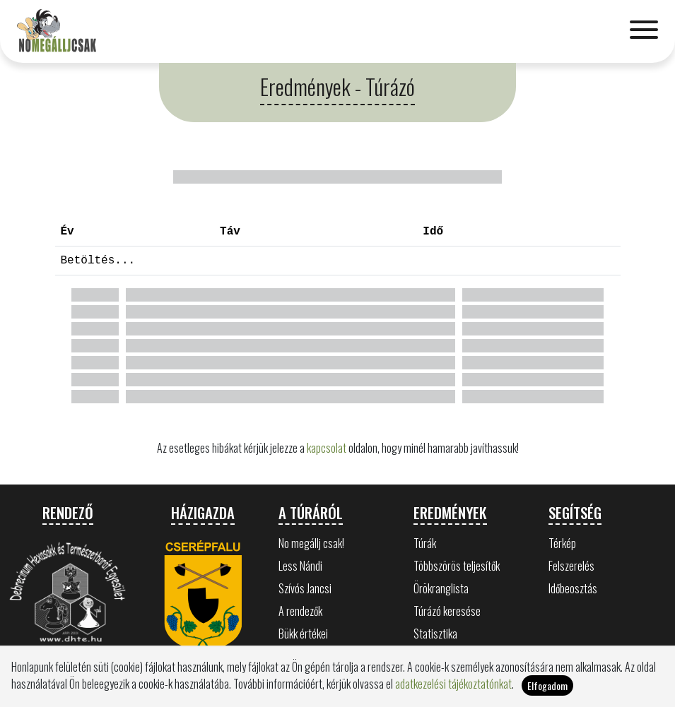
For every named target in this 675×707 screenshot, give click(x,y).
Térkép (562, 543)
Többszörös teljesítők (456, 565)
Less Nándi (300, 565)
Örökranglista (441, 588)
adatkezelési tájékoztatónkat (453, 683)
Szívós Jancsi (304, 588)
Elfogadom (547, 685)
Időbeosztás (572, 588)
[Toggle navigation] (644, 31)
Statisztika (435, 633)
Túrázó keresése (447, 610)
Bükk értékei (303, 633)
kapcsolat (326, 447)
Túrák (424, 543)
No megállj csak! (311, 543)
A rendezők (300, 610)
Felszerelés (571, 565)
